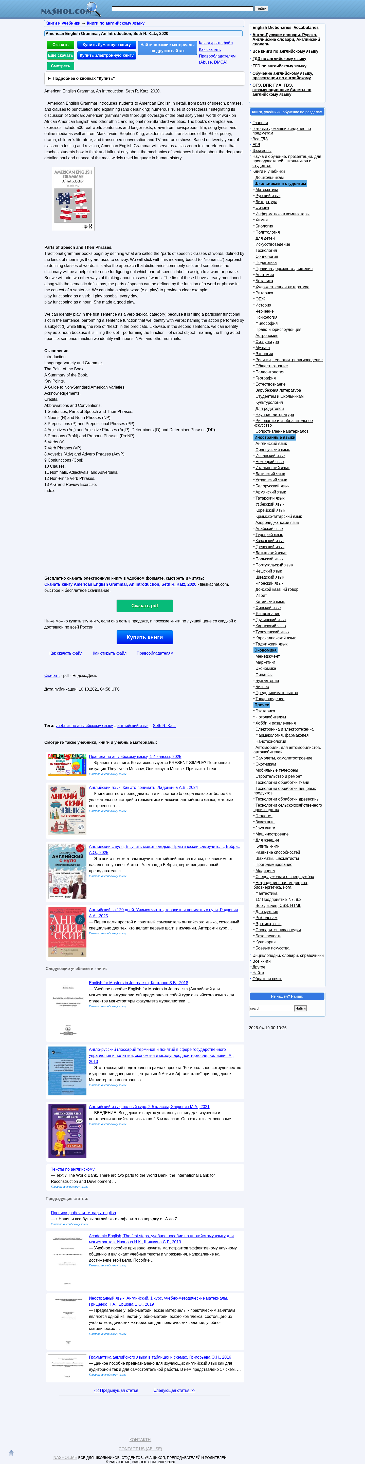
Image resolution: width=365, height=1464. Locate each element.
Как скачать (210, 49)
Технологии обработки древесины (287, 799)
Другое (258, 967)
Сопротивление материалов (282, 431)
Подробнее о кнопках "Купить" (84, 78)
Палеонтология (270, 372)
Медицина (265, 870)
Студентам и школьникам (280, 396)
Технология (266, 250)
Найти (258, 973)
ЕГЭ (256, 145)
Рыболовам (267, 918)
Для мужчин (267, 911)
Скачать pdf (145, 605)
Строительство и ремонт (279, 776)
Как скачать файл (66, 653)
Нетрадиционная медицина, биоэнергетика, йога (280, 885)
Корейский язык (270, 510)
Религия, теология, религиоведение (289, 360)
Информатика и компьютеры (282, 214)
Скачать (60, 45)
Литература (266, 202)
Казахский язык (270, 541)
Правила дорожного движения (284, 269)
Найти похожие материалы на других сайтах (167, 48)
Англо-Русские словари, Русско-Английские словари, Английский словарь (286, 39)
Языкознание (268, 614)
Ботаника (264, 281)
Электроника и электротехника (285, 729)
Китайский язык (270, 601)
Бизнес (262, 687)
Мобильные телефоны (277, 770)
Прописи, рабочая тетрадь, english (83, 1213)
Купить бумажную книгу (107, 45)
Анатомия (265, 275)
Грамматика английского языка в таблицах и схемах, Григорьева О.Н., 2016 (160, 1357)
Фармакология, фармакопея (282, 735)
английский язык (132, 726)
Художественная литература (282, 287)
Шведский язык (270, 577)
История (263, 305)
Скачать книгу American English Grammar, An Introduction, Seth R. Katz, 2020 (120, 584)
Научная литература (275, 414)
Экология (264, 354)
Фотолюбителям (271, 717)
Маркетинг (265, 662)
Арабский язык (269, 528)
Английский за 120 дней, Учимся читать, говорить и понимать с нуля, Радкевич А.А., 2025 (163, 913)
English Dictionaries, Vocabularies (285, 27)
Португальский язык (274, 565)
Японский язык (269, 583)
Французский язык (273, 449)
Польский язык (269, 559)
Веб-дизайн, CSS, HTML (278, 905)
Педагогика (266, 262)
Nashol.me (65, 1457)
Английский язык (271, 443)
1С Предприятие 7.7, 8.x (278, 899)
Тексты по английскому (73, 1169)
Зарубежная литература (278, 390)
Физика (262, 208)
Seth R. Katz (164, 726)
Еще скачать (60, 55)
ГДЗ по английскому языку (279, 58)
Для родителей (270, 408)
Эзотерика (265, 711)
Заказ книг (265, 822)
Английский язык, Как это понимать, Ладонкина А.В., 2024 (143, 787)
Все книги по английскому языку (285, 51)
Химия (262, 220)
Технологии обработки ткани (282, 782)
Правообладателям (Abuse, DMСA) (217, 59)
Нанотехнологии (271, 741)
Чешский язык (269, 571)
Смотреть (60, 66)
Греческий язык (270, 547)
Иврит (261, 595)
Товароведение (270, 699)
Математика (267, 189)
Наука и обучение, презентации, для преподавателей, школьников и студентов (286, 161)
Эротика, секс (268, 924)
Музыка (263, 348)
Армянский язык (271, 492)
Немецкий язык (270, 462)
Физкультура (267, 341)
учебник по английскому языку (84, 726)
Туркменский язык (272, 632)
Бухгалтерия (267, 680)
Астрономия (267, 335)
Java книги (265, 828)
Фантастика (266, 893)
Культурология (269, 402)
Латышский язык (271, 553)
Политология (268, 232)
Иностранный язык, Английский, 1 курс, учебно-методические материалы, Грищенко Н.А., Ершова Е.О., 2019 (158, 1301)
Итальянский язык (273, 468)
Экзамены (261, 150)
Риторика (264, 293)
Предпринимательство (277, 693)
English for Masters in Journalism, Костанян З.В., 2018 (138, 983)
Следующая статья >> (174, 1390)
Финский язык (268, 607)
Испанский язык (270, 455)
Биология (264, 226)
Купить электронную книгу (107, 55)
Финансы (264, 674)
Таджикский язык (271, 644)
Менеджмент (268, 656)
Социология (267, 256)
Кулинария (266, 942)
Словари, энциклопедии (278, 930)
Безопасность (268, 936)
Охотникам (266, 764)
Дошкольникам (270, 177)
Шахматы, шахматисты (277, 858)
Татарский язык (270, 498)
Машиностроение (272, 834)
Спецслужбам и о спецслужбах (285, 876)
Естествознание (271, 384)
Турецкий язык (269, 535)
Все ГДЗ (260, 139)
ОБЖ (260, 299)
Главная (260, 123)
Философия (267, 323)
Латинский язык (270, 474)
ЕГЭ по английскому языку (279, 66)
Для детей (265, 238)
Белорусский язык (272, 486)
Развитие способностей (278, 852)
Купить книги (144, 637)
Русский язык (268, 196)
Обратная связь (267, 979)
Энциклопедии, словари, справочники (288, 955)
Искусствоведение (273, 244)
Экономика (266, 668)
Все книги (261, 961)
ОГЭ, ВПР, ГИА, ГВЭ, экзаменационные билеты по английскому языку (281, 90)
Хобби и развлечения (276, 723)
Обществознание (272, 366)
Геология (264, 816)
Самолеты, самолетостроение (284, 758)
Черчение (265, 311)
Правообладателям (155, 653)
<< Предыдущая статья (116, 1390)
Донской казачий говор (277, 589)
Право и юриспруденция (278, 329)
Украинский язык (271, 480)
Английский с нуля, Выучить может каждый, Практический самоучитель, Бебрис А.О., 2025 (164, 849)
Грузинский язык (271, 620)
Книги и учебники (268, 171)
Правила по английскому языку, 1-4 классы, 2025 (135, 756)
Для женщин (267, 840)
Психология (267, 317)
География (266, 378)
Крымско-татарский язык (279, 516)
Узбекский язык (270, 504)
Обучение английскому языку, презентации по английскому (282, 75)
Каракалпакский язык (276, 638)
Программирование (274, 864)
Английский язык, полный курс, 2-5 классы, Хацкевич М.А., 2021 (149, 1107)
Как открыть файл (216, 43)
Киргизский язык (271, 626)
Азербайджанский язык (277, 522)
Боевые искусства (272, 948)
